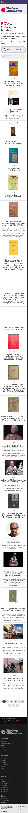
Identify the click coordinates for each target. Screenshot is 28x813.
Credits (3, 747)
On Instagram (4, 787)
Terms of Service (5, 751)
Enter (2, 779)
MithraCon (3, 802)
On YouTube (4, 791)
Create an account (5, 781)
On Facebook (4, 789)
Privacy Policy (4, 749)
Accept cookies (22, 806)
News (2, 768)
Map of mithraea (5, 764)
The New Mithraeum (14, 10)
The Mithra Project (5, 800)
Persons (3, 766)
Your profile (4, 783)
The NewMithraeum (14, 732)
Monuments (4, 762)
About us (3, 741)
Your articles (4, 785)
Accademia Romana (12, 720)
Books (2, 770)
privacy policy (4, 811)
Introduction (4, 758)
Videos (3, 772)
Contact (3, 745)
